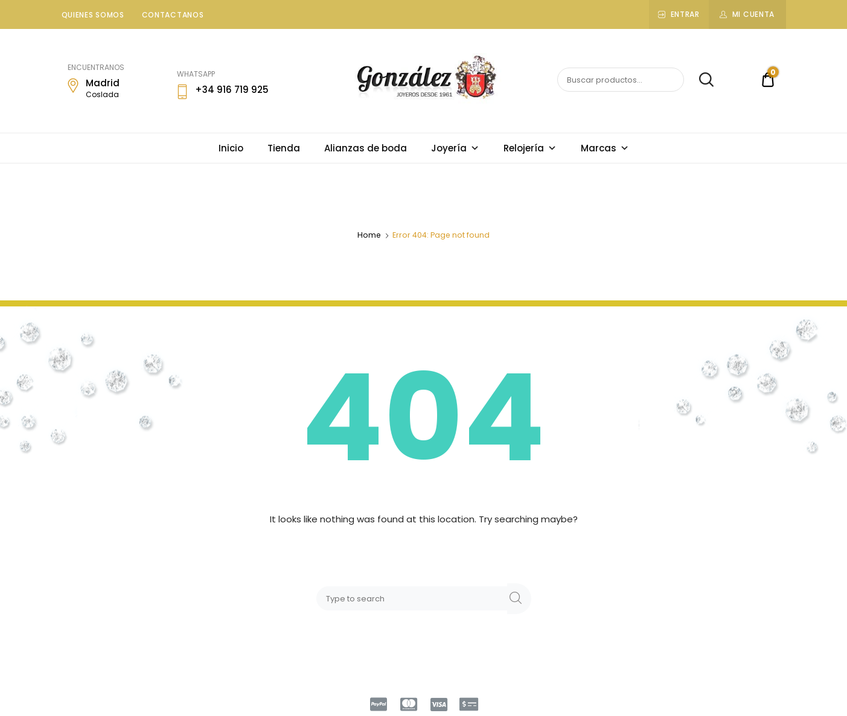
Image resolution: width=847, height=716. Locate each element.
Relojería (530, 148)
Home (369, 235)
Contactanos (173, 15)
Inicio (231, 148)
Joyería (455, 148)
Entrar (685, 14)
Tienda (283, 148)
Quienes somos (93, 15)
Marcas (605, 148)
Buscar (700, 80)
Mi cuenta (753, 14)
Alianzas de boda (365, 148)
